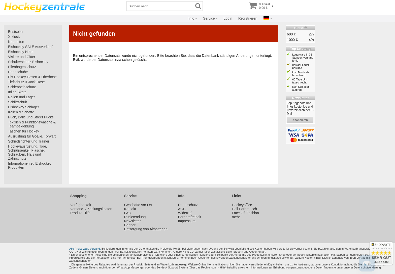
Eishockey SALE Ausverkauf (30, 47)
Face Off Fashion (245, 213)
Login (228, 18)
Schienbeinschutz (22, 87)
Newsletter (132, 221)
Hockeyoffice (242, 205)
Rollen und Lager (21, 97)
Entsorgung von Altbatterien (146, 229)
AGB (182, 209)
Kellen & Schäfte (21, 112)
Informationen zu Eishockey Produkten (29, 165)
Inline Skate (17, 92)
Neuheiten (16, 42)
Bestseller (15, 32)
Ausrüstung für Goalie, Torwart (32, 136)
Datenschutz (188, 205)
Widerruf (184, 213)
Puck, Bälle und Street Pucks (31, 117)
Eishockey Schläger (23, 107)
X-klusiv (14, 37)
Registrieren (247, 18)
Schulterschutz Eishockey (28, 62)
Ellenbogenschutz (22, 67)
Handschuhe (18, 72)
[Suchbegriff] (160, 6)
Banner (130, 225)
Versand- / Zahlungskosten (91, 209)
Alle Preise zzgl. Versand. (85, 248)
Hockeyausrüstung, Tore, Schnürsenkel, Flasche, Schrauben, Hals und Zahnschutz (27, 152)
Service (209, 18)
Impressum (186, 221)
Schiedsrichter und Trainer (28, 141)
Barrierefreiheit (189, 217)
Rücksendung (135, 217)
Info (191, 18)
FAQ (127, 213)
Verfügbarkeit (80, 205)
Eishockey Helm (20, 52)
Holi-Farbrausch (244, 209)
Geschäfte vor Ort (138, 205)
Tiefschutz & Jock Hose (26, 82)
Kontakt (130, 209)
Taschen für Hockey (23, 131)
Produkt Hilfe (80, 213)
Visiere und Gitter (21, 57)
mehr (236, 217)
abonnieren (300, 119)
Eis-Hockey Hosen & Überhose (32, 77)
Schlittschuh (17, 102)
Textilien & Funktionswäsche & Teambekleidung (32, 124)
